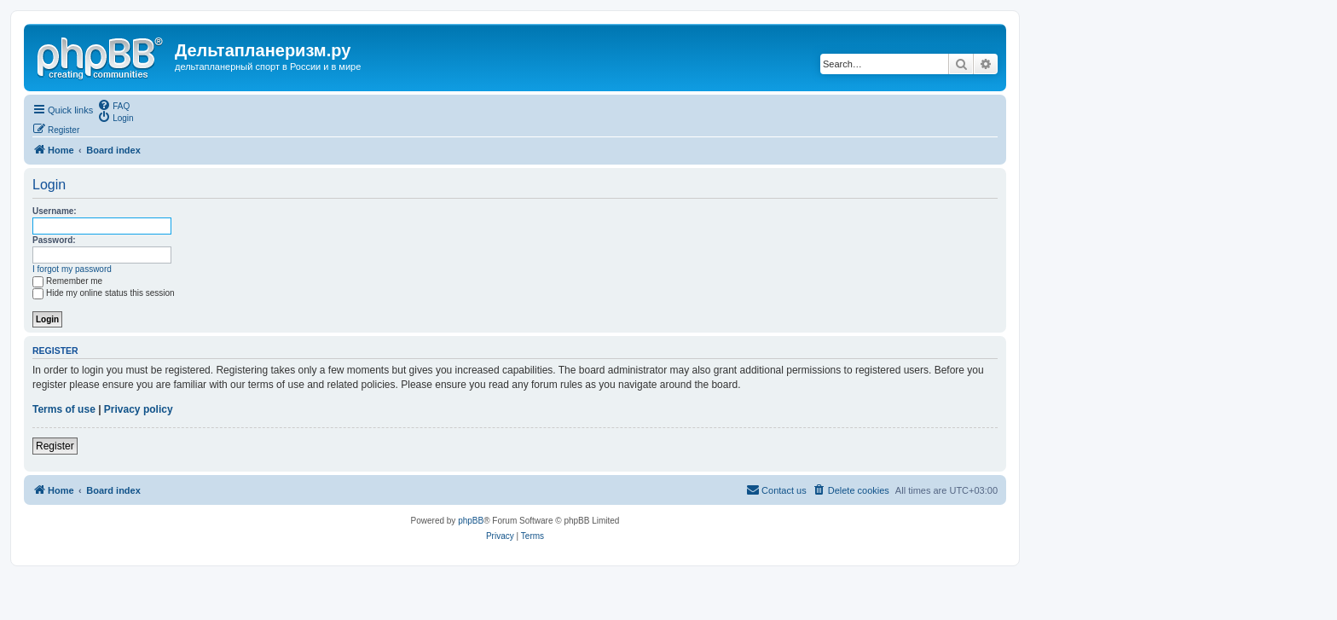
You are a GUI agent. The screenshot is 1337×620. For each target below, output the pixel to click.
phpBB (470, 520)
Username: (54, 211)
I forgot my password (72, 269)
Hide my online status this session (103, 293)
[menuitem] (113, 105)
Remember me (67, 281)
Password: (54, 240)
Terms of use (64, 409)
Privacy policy (138, 409)
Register (55, 446)
